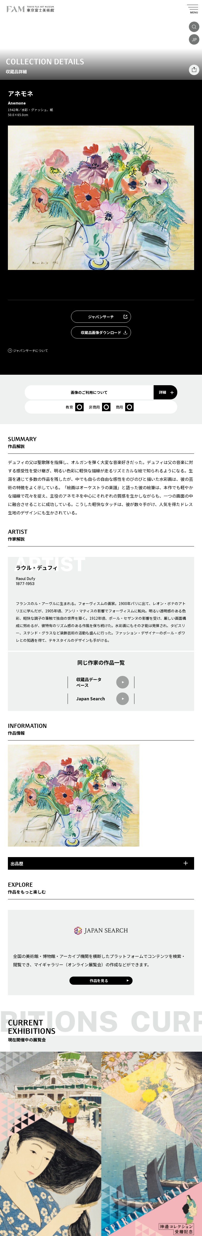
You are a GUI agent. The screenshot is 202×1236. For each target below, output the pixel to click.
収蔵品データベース (102, 682)
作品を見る (99, 980)
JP (194, 39)
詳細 (166, 392)
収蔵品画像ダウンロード (106, 332)
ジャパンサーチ (109, 316)
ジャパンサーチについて (28, 350)
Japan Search (102, 698)
